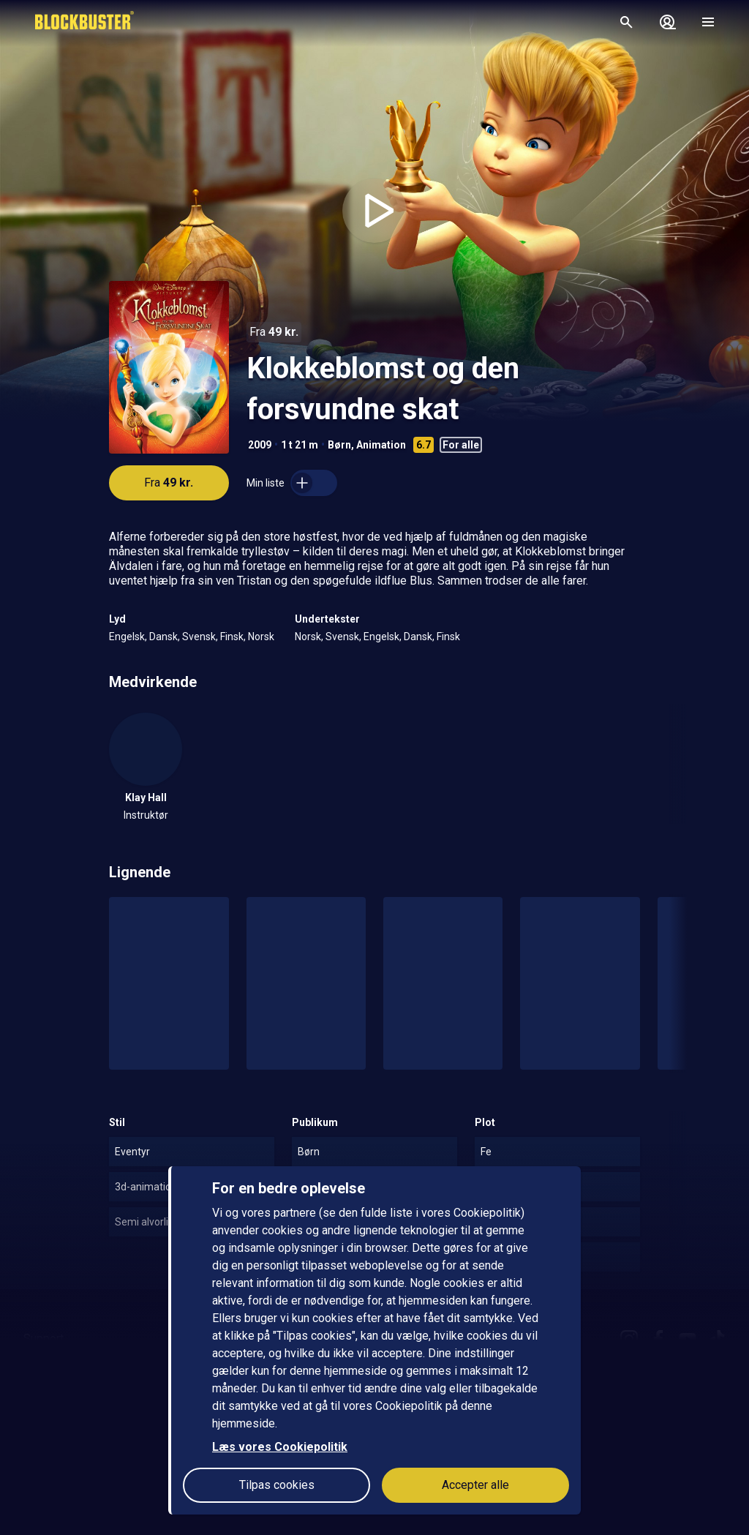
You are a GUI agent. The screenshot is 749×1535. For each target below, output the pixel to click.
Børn (339, 445)
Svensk (199, 636)
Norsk (261, 636)
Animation (381, 445)
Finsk (232, 636)
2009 (259, 445)
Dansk (163, 636)
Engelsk (127, 636)
